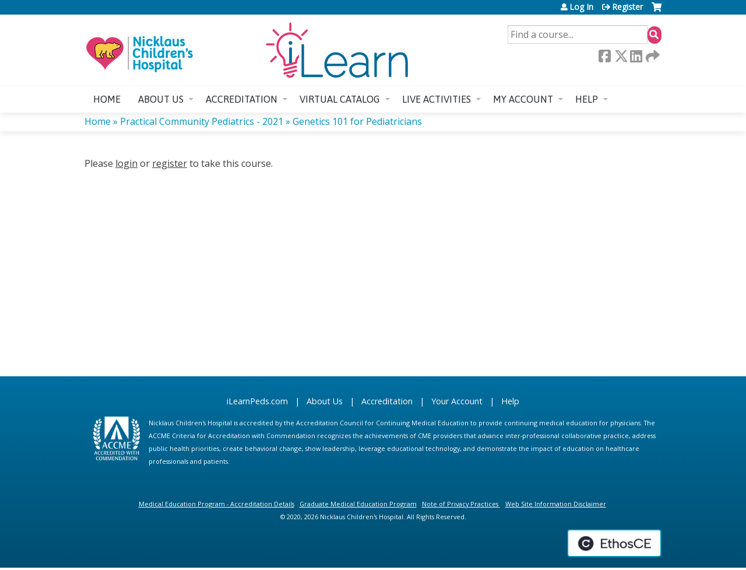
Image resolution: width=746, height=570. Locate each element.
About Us (325, 401)
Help (586, 99)
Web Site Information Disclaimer (555, 503)
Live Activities (436, 99)
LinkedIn (636, 56)
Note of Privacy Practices (460, 503)
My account (523, 99)
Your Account (457, 401)
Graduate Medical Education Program (358, 503)
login (126, 163)
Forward (651, 56)
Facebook (604, 56)
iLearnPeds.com (257, 401)
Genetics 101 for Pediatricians (357, 121)
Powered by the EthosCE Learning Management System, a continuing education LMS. (614, 543)
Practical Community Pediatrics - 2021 (201, 121)
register (169, 163)
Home (107, 99)
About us (161, 99)
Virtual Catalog (340, 99)
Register (627, 7)
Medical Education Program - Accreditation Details (216, 503)
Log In (581, 7)
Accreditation (241, 99)
